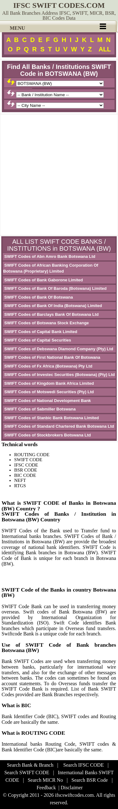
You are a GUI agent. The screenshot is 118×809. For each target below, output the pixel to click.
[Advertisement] (59, 174)
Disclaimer (72, 787)
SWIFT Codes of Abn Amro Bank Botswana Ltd (49, 256)
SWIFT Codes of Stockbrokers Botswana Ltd (47, 435)
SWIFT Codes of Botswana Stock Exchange (46, 323)
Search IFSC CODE (83, 765)
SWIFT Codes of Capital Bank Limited (40, 331)
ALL (104, 49)
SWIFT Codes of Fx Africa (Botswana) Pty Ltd (47, 366)
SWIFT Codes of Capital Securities (37, 340)
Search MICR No (45, 780)
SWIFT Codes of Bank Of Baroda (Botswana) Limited (55, 288)
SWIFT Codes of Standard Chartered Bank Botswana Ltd (58, 426)
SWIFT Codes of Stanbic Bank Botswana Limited (51, 417)
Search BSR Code (89, 780)
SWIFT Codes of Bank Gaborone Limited (43, 280)
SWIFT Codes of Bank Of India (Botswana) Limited (52, 305)
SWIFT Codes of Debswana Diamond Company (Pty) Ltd (58, 349)
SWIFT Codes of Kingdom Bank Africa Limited (48, 383)
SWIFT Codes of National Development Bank (47, 400)
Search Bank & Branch (30, 765)
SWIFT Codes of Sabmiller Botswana (39, 409)
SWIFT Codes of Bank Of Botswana (38, 297)
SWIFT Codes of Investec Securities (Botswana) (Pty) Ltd (59, 374)
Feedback (46, 787)
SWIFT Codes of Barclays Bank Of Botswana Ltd (50, 314)
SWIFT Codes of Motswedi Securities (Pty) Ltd (48, 391)
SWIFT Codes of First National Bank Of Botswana (51, 357)
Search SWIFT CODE (26, 772)
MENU (17, 28)
